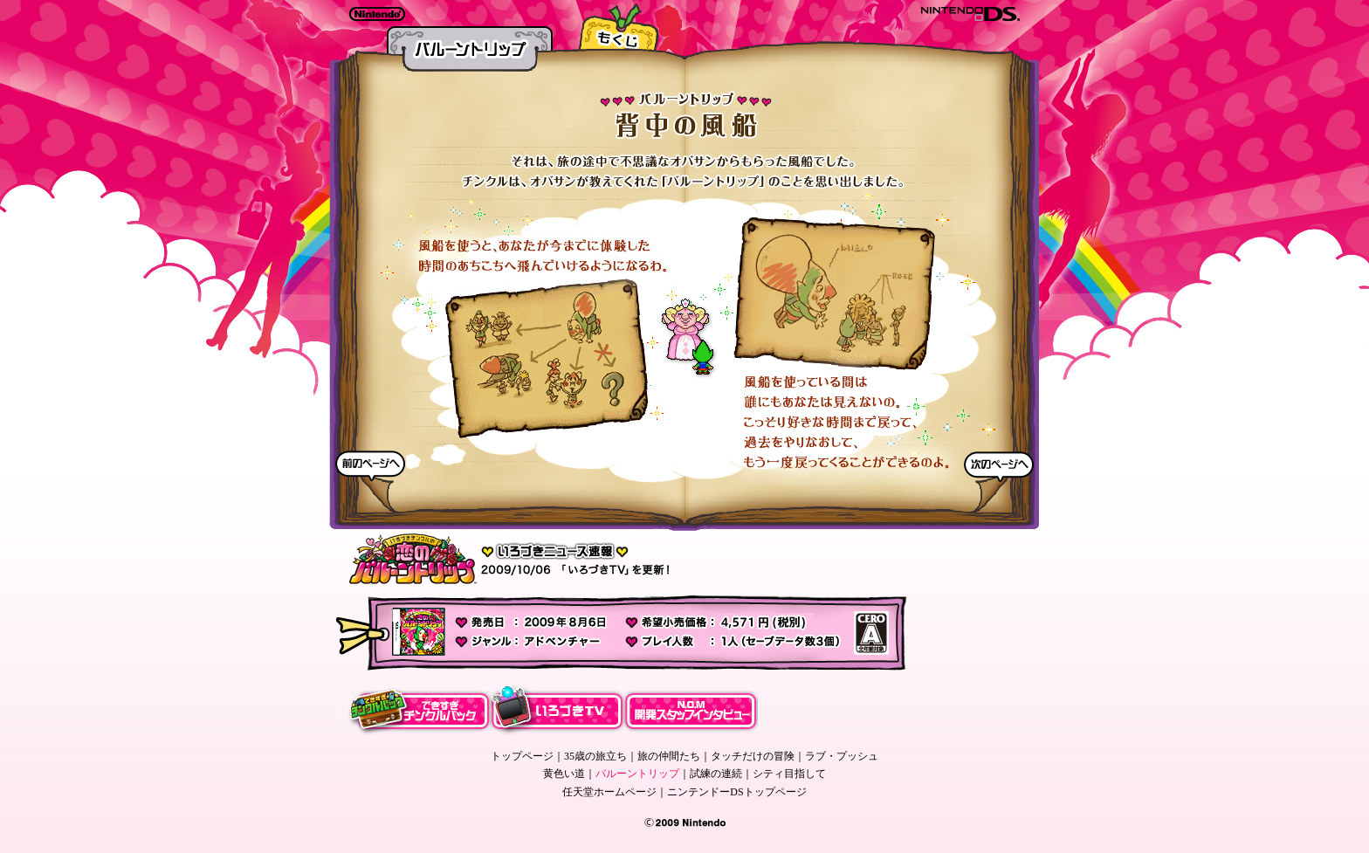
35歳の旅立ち (595, 756)
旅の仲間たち (668, 756)
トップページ (522, 756)
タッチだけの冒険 (753, 756)
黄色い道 (564, 773)
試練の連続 (716, 773)
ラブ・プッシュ (841, 756)
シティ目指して (789, 773)
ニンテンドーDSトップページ (736, 792)
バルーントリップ (637, 773)
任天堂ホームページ (609, 792)
